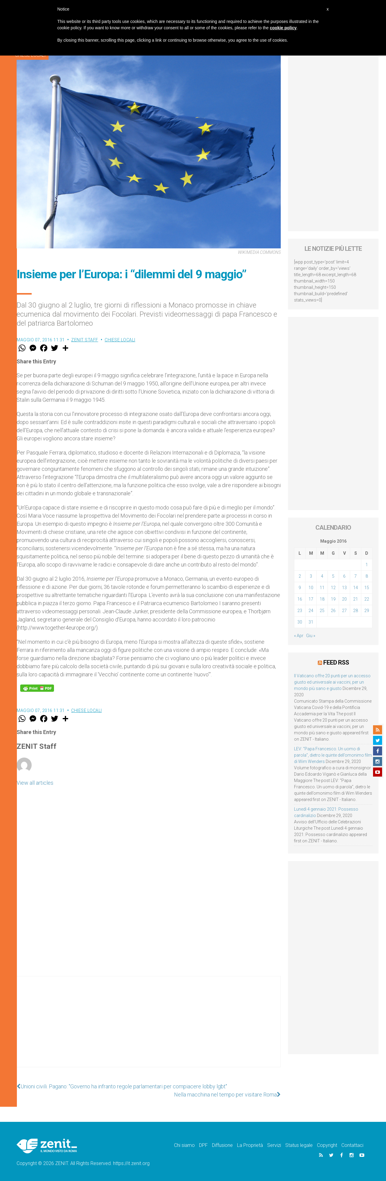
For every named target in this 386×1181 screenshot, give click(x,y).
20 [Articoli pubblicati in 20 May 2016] (344, 599)
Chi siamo (184, 1145)
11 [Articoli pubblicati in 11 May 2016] (322, 587)
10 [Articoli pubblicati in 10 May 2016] (310, 587)
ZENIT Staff (84, 339)
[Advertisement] (148, 1027)
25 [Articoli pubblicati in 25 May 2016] (322, 610)
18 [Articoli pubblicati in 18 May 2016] (322, 599)
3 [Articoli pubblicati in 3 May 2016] (311, 576)
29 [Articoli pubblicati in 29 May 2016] (366, 610)
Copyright (327, 1145)
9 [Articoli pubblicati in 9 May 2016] (300, 587)
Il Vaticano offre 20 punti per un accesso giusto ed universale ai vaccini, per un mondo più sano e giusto (332, 682)
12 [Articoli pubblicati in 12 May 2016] (333, 587)
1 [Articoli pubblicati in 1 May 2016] (366, 564)
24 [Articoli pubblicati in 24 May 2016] (310, 610)
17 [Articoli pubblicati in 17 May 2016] (310, 599)
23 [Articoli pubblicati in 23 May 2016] (299, 610)
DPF (203, 1145)
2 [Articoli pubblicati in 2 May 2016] (300, 576)
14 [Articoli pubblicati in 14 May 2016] (355, 587)
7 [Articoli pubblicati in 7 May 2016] (355, 576)
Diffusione (222, 1145)
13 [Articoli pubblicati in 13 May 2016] (344, 587)
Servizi (274, 1145)
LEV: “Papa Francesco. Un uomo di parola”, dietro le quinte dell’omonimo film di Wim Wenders (333, 755)
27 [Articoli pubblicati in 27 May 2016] (344, 610)
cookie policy (283, 27)
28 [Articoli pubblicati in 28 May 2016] (355, 610)
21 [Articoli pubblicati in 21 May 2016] (355, 599)
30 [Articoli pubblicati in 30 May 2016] (299, 622)
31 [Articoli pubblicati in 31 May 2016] (310, 622)
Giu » (310, 635)
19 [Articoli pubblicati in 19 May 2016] (333, 599)
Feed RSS (336, 662)
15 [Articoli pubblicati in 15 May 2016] (366, 587)
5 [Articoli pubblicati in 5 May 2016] (333, 576)
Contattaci (352, 1145)
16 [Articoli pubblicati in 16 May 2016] (299, 599)
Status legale (299, 1145)
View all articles (35, 783)
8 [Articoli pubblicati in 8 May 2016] (366, 576)
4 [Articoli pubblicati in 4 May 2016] (322, 576)
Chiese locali (120, 339)
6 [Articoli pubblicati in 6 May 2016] (344, 576)
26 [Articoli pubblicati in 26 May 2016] (333, 610)
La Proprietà (250, 1145)
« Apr (298, 635)
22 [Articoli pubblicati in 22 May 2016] (366, 599)
